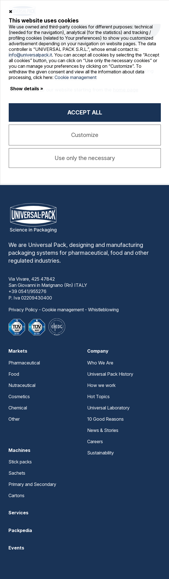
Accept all (84, 112)
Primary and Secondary (32, 484)
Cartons (16, 495)
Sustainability (100, 453)
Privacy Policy (23, 309)
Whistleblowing (103, 309)
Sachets (16, 473)
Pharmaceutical (24, 363)
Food (13, 374)
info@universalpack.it (30, 55)
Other (14, 419)
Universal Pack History (110, 374)
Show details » (26, 88)
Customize (84, 135)
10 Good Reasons (105, 419)
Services (18, 512)
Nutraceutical (21, 385)
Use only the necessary (85, 158)
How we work (101, 385)
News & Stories (102, 430)
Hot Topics (98, 396)
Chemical (17, 408)
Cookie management (63, 309)
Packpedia (20, 530)
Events (16, 548)
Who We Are (100, 363)
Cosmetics (19, 396)
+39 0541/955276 (27, 291)
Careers (95, 441)
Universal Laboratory (108, 408)
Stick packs (20, 462)
